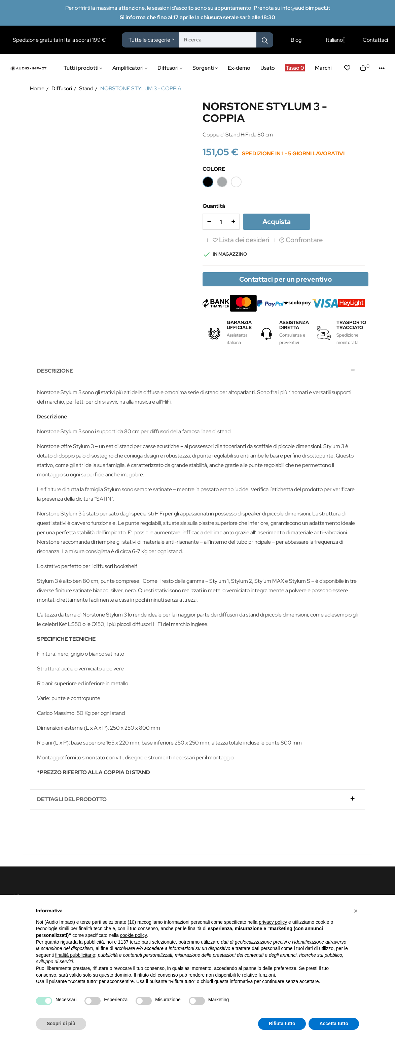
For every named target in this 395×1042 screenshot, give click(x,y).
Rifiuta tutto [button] (282, 1023)
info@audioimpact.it (305, 7)
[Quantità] (221, 222)
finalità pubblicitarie (75, 955)
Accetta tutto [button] (333, 1023)
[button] (355, 911)
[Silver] (222, 182)
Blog (296, 40)
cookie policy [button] (133, 935)
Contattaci (375, 40)
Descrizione (55, 371)
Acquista (276, 221)
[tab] (197, 371)
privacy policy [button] (273, 922)
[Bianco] (236, 182)
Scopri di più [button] (61, 1023)
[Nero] (208, 182)
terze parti (140, 942)
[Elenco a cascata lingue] (336, 40)
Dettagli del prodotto (72, 799)
